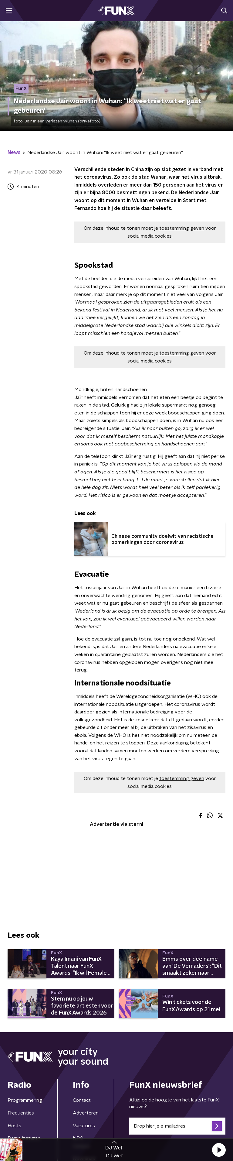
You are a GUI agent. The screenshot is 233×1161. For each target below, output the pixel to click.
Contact (82, 1100)
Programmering (25, 1100)
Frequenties (21, 1113)
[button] (218, 1149)
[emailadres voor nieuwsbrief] (177, 1126)
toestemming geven (181, 228)
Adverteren (86, 1113)
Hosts (14, 1125)
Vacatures (84, 1125)
